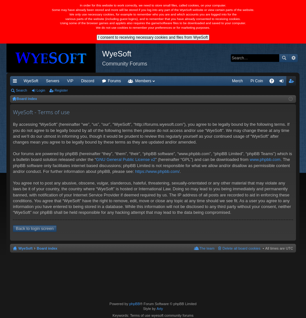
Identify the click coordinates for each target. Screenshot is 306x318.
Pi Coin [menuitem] (256, 81)
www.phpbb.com (265, 159)
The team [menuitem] (206, 248)
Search (284, 58)
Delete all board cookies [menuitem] (241, 248)
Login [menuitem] (283, 82)
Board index (47, 248)
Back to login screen (35, 228)
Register (61, 90)
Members (143, 81)
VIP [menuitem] (70, 81)
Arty (160, 309)
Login (41, 90)
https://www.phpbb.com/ (157, 171)
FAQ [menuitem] (274, 82)
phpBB (134, 304)
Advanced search (293, 58)
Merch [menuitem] (237, 81)
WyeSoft (31, 81)
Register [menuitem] (292, 82)
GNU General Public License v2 (125, 159)
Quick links (16, 82)
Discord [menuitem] (87, 81)
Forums (114, 81)
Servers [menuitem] (52, 81)
